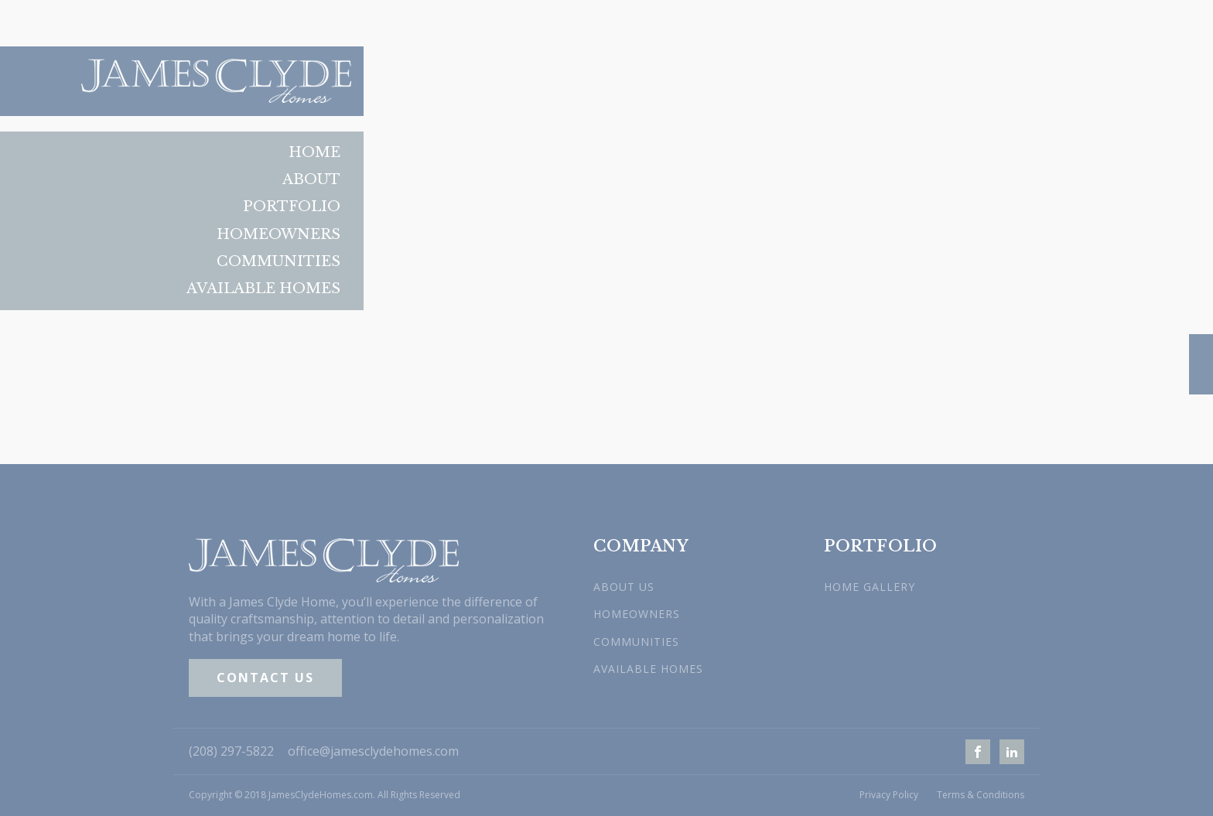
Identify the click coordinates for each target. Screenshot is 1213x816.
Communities (278, 261)
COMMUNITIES (636, 641)
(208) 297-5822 (231, 751)
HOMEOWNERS (636, 614)
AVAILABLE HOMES (648, 668)
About (311, 179)
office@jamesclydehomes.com (373, 751)
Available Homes (263, 288)
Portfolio (291, 206)
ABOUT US (623, 586)
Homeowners (278, 234)
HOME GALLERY (869, 586)
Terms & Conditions (980, 795)
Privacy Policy (888, 795)
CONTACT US (265, 677)
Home (314, 152)
